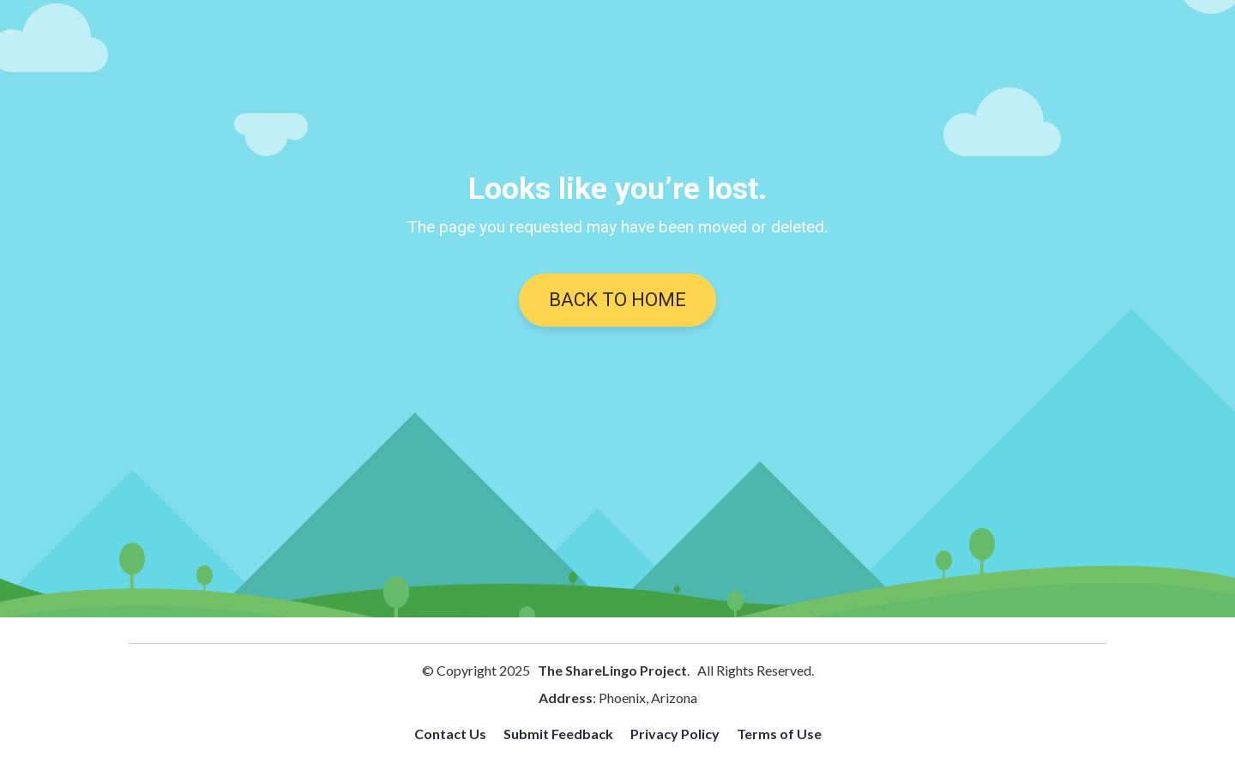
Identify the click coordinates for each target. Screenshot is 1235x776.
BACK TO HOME (617, 299)
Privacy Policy (675, 733)
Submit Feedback (558, 733)
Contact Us (450, 733)
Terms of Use (779, 733)
